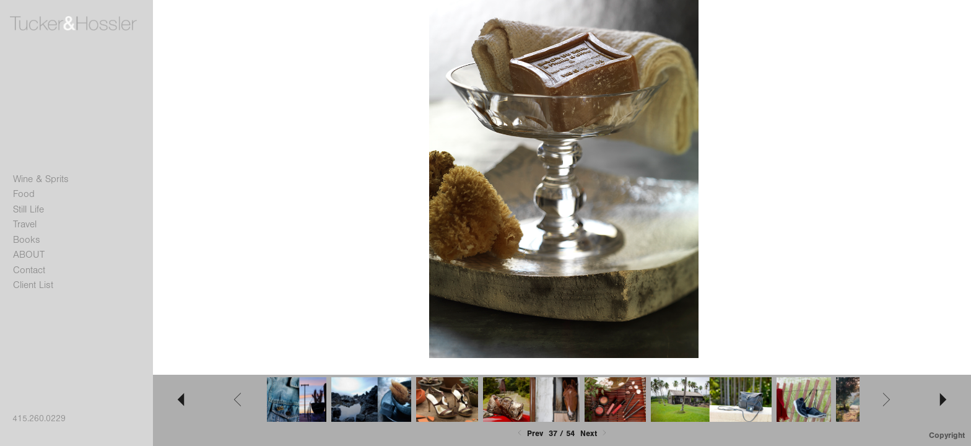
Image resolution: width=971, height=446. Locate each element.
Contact (29, 270)
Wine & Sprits (41, 179)
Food (24, 193)
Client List (33, 285)
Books (26, 239)
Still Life (28, 209)
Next (594, 433)
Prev (529, 433)
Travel (25, 224)
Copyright (947, 435)
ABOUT (29, 254)
